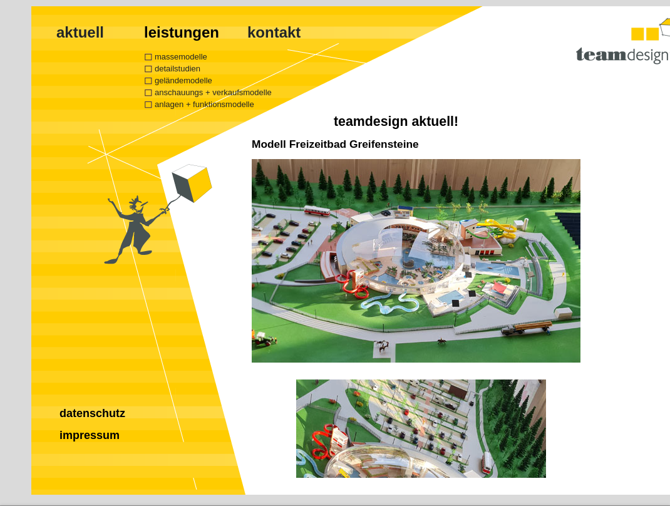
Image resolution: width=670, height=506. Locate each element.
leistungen (181, 32)
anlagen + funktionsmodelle (204, 104)
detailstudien (177, 68)
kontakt (274, 32)
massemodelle (181, 56)
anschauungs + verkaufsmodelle (213, 92)
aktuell (80, 32)
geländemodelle (183, 80)
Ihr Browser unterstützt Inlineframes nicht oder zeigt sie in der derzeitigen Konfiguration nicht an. (455, 308)
